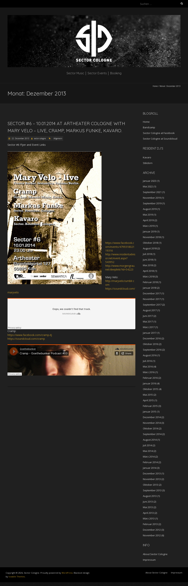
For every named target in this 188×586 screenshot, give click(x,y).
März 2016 (149, 372)
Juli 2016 (147, 361)
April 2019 (148, 220)
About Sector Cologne (155, 554)
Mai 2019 (148, 214)
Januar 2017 (149, 332)
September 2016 (152, 349)
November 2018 (152, 237)
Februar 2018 (150, 282)
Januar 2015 (149, 411)
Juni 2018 (148, 259)
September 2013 (152, 490)
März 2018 (149, 276)
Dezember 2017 (152, 293)
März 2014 (149, 456)
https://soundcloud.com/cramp (26, 338)
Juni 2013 (148, 501)
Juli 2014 (147, 445)
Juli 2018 (147, 254)
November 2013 (152, 479)
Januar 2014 (149, 468)
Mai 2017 (148, 321)
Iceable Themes (17, 576)
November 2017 (152, 299)
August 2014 (150, 439)
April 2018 (148, 271)
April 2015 (148, 400)
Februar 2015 (150, 406)
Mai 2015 (148, 394)
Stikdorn (147, 163)
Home (155, 86)
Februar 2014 (150, 462)
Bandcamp (149, 127)
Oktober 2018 (150, 242)
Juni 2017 (148, 316)
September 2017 (152, 304)
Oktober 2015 (150, 389)
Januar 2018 (149, 287)
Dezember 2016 (152, 338)
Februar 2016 (150, 377)
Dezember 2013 (152, 473)
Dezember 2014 (152, 417)
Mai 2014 (148, 451)
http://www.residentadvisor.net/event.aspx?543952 (120, 258)
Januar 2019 (149, 231)
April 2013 (148, 513)
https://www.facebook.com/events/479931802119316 (119, 246)
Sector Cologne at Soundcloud (160, 138)
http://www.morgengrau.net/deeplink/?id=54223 (120, 267)
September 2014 (152, 434)
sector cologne (40, 138)
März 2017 (149, 327)
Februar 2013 (150, 524)
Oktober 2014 (150, 428)
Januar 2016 (149, 383)
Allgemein (58, 138)
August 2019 (150, 209)
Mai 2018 (148, 265)
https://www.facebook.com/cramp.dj (30, 335)
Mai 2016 (148, 366)
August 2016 (150, 355)
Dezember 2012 (152, 529)
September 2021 (152, 192)
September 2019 (152, 203)
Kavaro (147, 157)
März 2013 (149, 518)
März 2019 (149, 226)
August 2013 (150, 496)
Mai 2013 (148, 507)
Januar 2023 (149, 181)
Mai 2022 (148, 186)
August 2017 (150, 310)
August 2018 (150, 248)
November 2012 (152, 535)
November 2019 (152, 197)
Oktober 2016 (150, 344)
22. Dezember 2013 (20, 138)
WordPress (67, 572)
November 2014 (152, 422)
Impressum (149, 559)
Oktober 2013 (150, 484)
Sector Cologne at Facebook (159, 133)
